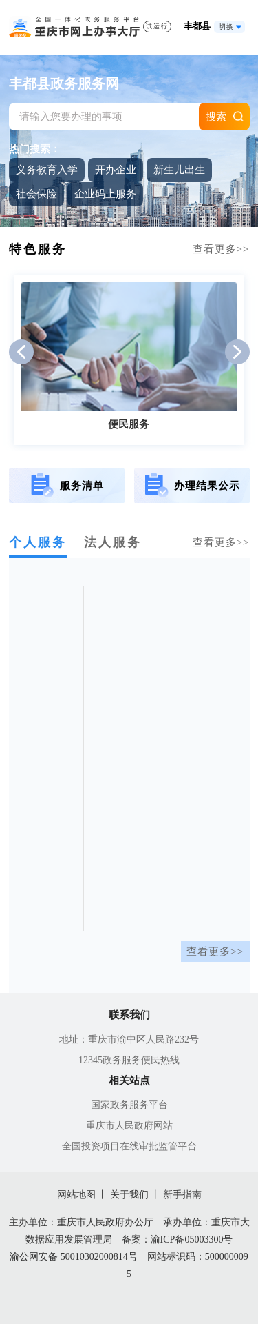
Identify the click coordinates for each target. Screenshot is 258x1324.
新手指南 (182, 1194)
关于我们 (129, 1194)
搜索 (216, 116)
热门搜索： (35, 149)
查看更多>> (215, 951)
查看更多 (221, 249)
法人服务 (113, 542)
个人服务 (38, 542)
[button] (21, 351)
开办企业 (115, 169)
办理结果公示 (191, 486)
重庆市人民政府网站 (129, 1125)
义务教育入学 (47, 169)
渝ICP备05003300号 (192, 1239)
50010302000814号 (99, 1257)
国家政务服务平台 (129, 1105)
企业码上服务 (105, 193)
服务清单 (66, 486)
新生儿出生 (179, 169)
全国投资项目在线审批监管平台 (129, 1146)
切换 (226, 26)
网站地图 (76, 1194)
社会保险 (36, 193)
